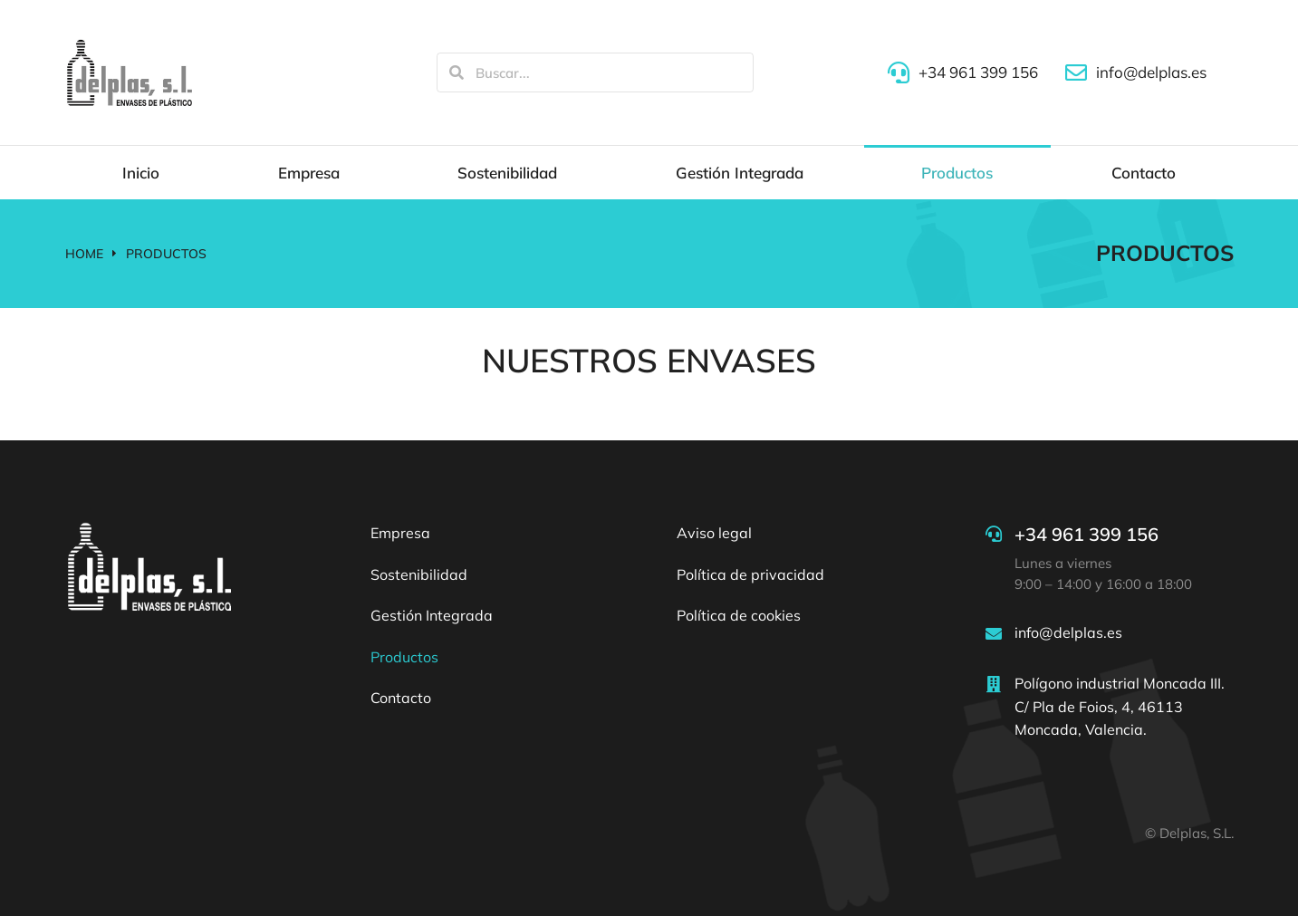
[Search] (456, 72)
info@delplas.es (1068, 632)
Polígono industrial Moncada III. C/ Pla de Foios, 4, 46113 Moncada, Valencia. (1119, 706)
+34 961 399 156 (1086, 534)
